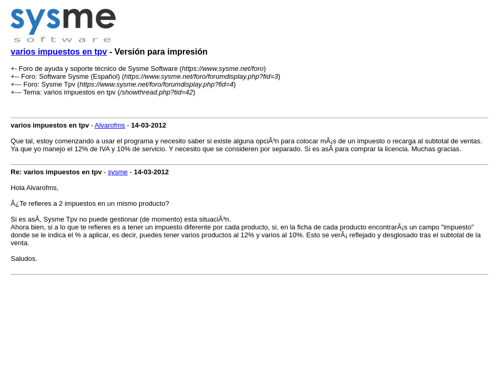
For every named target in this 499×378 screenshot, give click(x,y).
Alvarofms (110, 125)
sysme (118, 172)
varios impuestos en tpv (59, 51)
